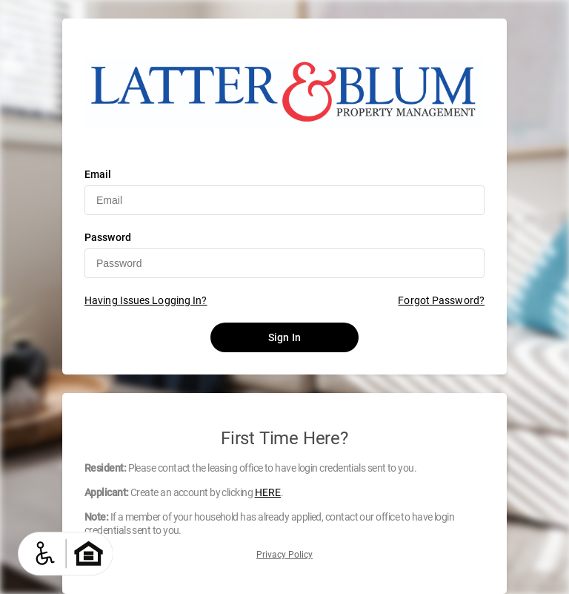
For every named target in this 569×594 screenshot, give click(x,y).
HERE (268, 492)
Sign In (284, 337)
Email (98, 174)
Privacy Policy (284, 555)
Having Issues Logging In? (145, 300)
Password (107, 237)
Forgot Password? (441, 300)
